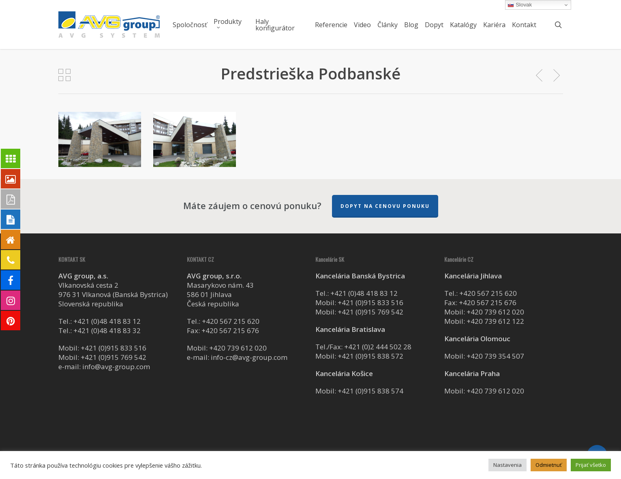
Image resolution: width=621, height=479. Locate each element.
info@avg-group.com (116, 366)
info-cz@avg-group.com (249, 357)
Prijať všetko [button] (591, 464)
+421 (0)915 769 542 (113, 357)
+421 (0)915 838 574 (370, 391)
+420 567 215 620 (230, 321)
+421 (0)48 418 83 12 (107, 321)
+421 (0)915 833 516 (113, 348)
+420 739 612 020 (238, 348)
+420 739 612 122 (495, 321)
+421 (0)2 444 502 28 (377, 346)
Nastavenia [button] (507, 464)
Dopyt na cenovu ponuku (385, 206)
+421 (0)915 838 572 (370, 356)
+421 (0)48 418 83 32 (107, 330)
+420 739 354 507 (495, 356)
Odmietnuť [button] (548, 464)
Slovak (520, 5)
